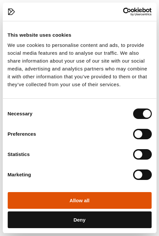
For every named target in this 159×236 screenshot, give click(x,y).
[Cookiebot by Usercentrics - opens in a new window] (122, 12)
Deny (79, 220)
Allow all (79, 200)
